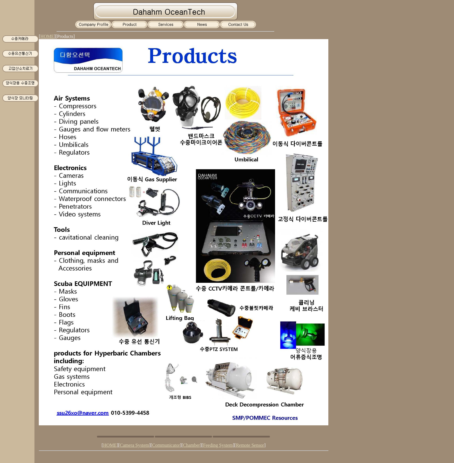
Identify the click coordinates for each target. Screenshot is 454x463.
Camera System (134, 445)
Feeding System (218, 445)
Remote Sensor (250, 445)
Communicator (166, 445)
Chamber (191, 445)
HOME (47, 36)
